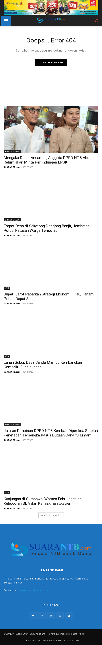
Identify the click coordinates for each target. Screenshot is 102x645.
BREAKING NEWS (12, 151)
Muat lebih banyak (51, 515)
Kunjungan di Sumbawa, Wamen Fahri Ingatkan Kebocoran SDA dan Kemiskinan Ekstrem (43, 501)
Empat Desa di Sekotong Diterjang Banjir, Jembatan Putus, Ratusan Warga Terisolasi (47, 228)
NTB (7, 288)
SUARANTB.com (12, 167)
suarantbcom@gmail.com (33, 590)
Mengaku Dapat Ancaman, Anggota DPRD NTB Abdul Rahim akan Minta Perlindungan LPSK (48, 160)
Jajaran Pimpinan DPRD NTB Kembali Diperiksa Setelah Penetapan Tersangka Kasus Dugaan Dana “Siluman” (51, 432)
